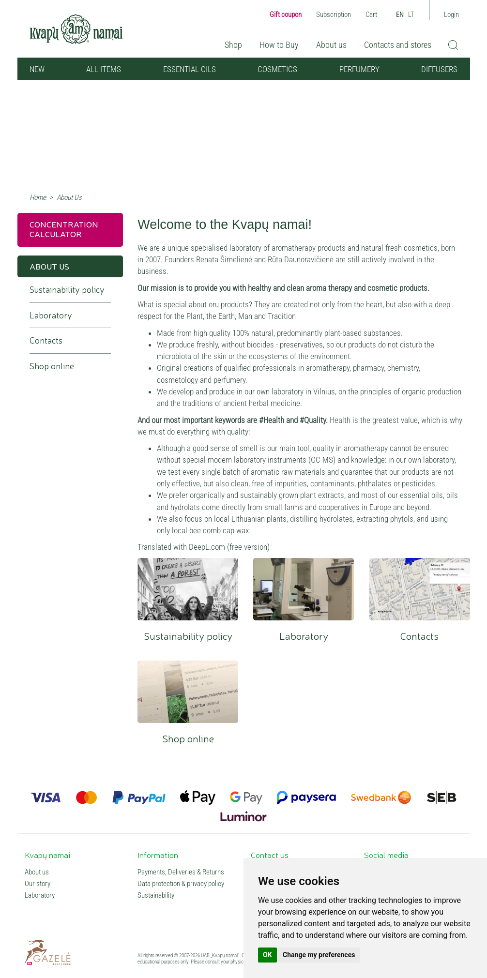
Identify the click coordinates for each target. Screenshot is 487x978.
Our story (37, 883)
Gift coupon (286, 14)
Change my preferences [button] (319, 955)
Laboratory (303, 589)
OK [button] (267, 955)
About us (331, 45)
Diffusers (439, 69)
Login (451, 14)
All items (103, 69)
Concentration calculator (64, 228)
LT (411, 14)
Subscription (333, 14)
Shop (233, 45)
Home (38, 197)
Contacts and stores (397, 45)
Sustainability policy (187, 589)
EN (400, 14)
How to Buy (279, 45)
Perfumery (359, 69)
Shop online (187, 692)
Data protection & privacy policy (180, 883)
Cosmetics (277, 69)
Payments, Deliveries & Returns (180, 872)
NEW (37, 69)
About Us (49, 265)
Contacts (419, 589)
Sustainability (155, 895)
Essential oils (189, 69)
